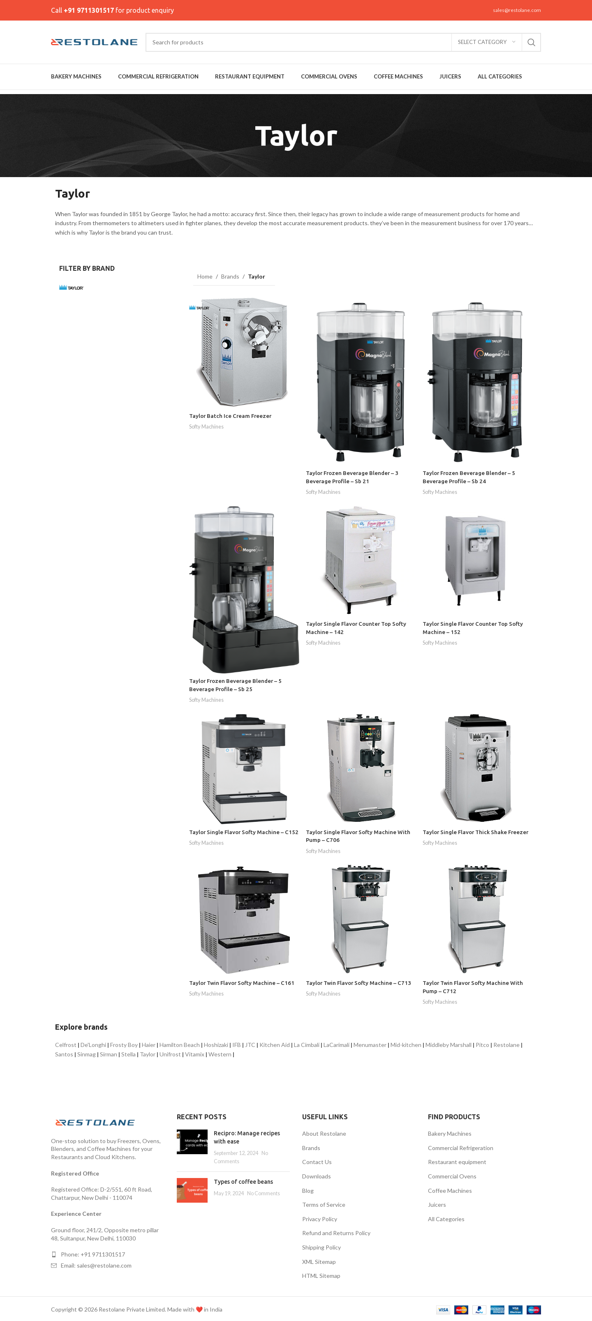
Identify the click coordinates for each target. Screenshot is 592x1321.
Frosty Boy (124, 1043)
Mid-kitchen (406, 1043)
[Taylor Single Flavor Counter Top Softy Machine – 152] (478, 559)
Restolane (506, 1043)
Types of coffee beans (243, 1179)
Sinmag (86, 1052)
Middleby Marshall (449, 1043)
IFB (236, 1043)
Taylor (147, 1052)
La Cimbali (306, 1043)
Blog (308, 1188)
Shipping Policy (321, 1245)
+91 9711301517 (89, 10)
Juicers (437, 1202)
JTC (250, 1043)
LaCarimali (336, 1043)
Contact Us (317, 1160)
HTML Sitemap (321, 1273)
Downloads (316, 1174)
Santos (64, 1052)
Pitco (482, 1043)
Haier (148, 1043)
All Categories (446, 1217)
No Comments (263, 1192)
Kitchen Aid (274, 1043)
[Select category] (486, 42)
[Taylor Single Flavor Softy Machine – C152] (243, 767)
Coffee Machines (450, 1188)
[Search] (343, 42)
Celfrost (65, 1043)
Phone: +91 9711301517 (93, 1252)
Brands (230, 276)
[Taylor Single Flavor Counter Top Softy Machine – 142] (360, 559)
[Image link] (96, 1119)
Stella (128, 1052)
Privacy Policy (319, 1217)
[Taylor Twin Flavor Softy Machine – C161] (243, 919)
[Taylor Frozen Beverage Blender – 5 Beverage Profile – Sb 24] (478, 380)
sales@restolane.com (517, 10)
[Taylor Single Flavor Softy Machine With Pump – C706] (360, 767)
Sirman (108, 1052)
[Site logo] (94, 41)
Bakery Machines (450, 1131)
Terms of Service (323, 1202)
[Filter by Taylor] (85, 287)
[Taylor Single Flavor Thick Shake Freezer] (478, 767)
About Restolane (324, 1131)
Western (219, 1052)
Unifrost (170, 1052)
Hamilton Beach (180, 1043)
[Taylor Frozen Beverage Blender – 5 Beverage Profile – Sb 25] (243, 588)
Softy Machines (208, 425)
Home (205, 276)
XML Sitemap (319, 1259)
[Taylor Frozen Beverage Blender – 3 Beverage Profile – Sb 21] (360, 380)
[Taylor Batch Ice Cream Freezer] (243, 351)
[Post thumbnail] (192, 1145)
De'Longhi (93, 1043)
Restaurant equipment (457, 1160)
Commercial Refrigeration (460, 1146)
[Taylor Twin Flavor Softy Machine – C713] (360, 919)
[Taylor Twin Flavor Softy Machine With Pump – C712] (478, 919)
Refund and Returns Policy (336, 1231)
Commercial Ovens (452, 1174)
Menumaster (370, 1043)
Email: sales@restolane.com (96, 1263)
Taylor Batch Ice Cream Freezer (231, 414)
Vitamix (194, 1052)
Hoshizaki (216, 1043)
